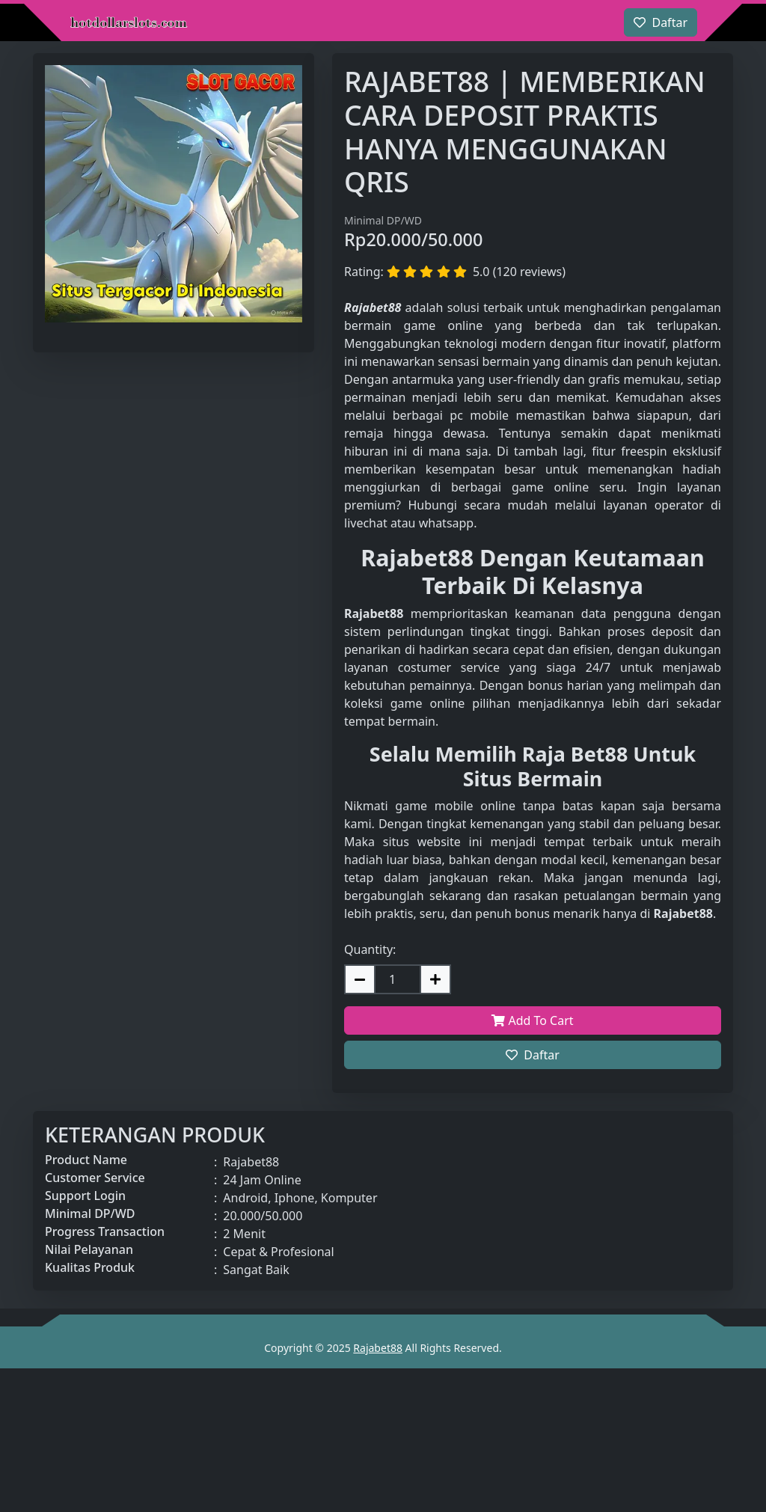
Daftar (533, 1055)
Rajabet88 (377, 1348)
